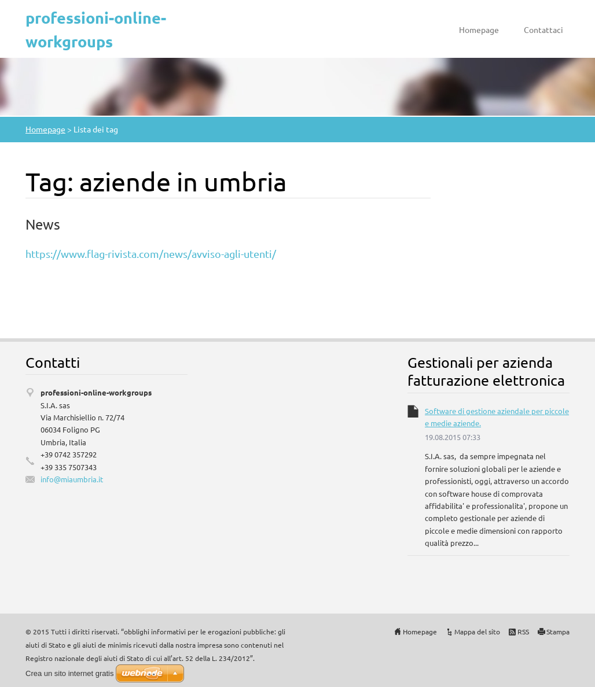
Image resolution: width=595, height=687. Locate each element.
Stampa (558, 631)
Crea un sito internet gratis (69, 673)
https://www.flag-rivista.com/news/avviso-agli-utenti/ (150, 254)
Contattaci (543, 29)
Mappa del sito (477, 631)
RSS (523, 631)
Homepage (479, 29)
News (42, 224)
